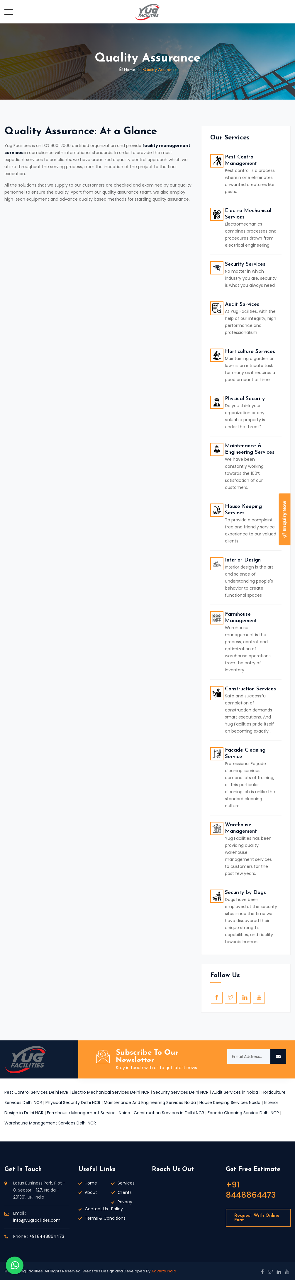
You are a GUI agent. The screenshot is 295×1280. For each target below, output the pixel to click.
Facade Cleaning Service (245, 753)
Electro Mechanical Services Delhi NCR (111, 1092)
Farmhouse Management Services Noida (88, 1113)
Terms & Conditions (105, 1218)
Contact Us (96, 1209)
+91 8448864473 (46, 1236)
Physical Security (245, 399)
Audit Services (242, 304)
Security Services (245, 264)
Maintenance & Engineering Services (249, 449)
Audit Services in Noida (235, 1092)
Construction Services (250, 689)
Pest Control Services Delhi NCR (36, 1092)
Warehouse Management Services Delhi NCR (50, 1123)
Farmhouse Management (241, 618)
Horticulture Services (250, 351)
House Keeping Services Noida (229, 1102)
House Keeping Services (243, 510)
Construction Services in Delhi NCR (169, 1113)
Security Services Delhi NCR (180, 1092)
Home (127, 70)
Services (126, 1183)
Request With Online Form (256, 1218)
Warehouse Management (241, 828)
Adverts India (163, 1271)
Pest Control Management (241, 160)
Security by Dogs (245, 892)
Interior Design (243, 560)
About (91, 1192)
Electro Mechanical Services (248, 214)
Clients (125, 1192)
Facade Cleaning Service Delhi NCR (243, 1113)
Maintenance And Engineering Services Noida (150, 1102)
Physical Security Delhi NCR (72, 1102)
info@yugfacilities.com (36, 1220)
